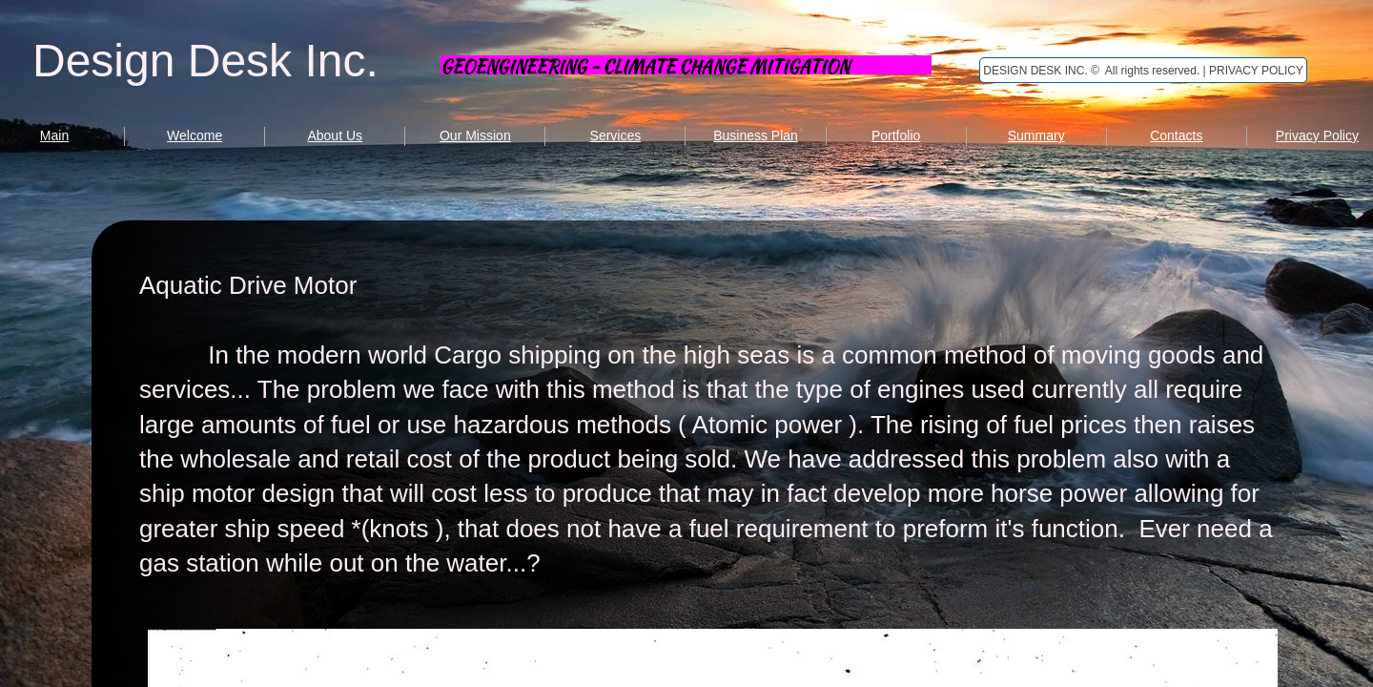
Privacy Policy (1317, 135)
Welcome (194, 135)
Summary (1036, 135)
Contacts (1176, 135)
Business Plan (755, 135)
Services (616, 135)
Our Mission (475, 135)
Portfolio (895, 135)
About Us (334, 135)
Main (54, 135)
